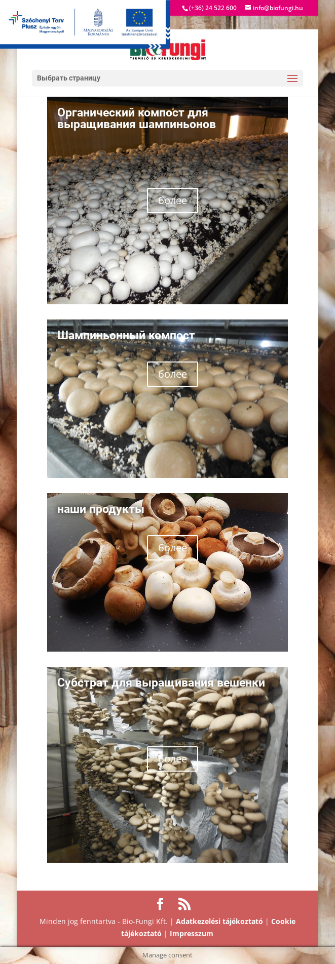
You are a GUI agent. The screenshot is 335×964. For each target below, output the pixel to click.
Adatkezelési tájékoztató (219, 921)
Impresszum (191, 933)
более (172, 200)
